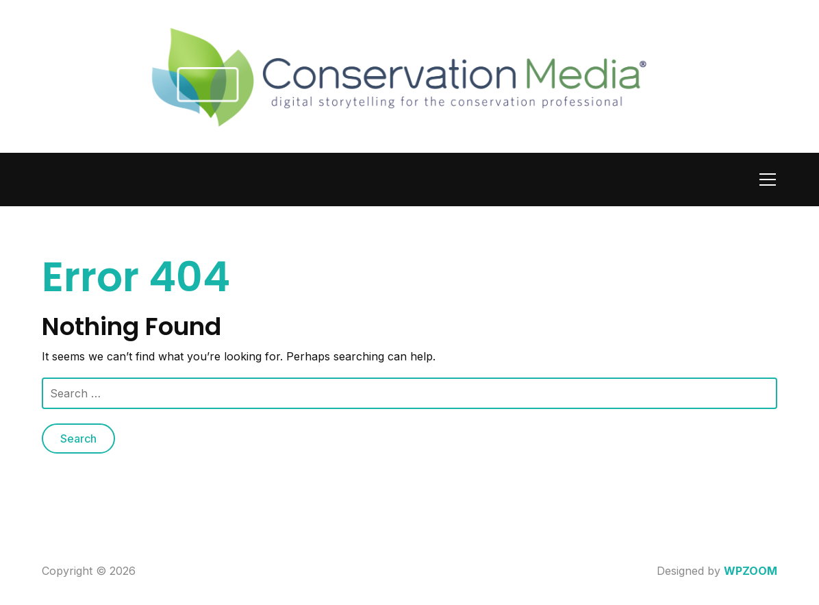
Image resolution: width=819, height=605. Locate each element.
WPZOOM (750, 571)
